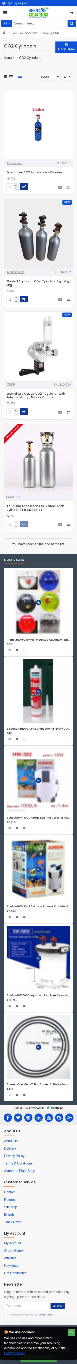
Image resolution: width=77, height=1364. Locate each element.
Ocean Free (14, 163)
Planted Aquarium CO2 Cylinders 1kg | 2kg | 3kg (38, 283)
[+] (16, 185)
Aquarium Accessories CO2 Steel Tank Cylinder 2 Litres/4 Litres (35, 508)
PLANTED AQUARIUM (24, 32)
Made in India (15, 272)
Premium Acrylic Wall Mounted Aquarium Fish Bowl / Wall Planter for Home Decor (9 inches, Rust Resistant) (38, 640)
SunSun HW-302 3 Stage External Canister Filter (38, 818)
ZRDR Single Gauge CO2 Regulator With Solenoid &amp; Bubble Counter (35, 395)
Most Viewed (14, 560)
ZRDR (11, 384)
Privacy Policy (14, 1353)
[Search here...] (72, 23)
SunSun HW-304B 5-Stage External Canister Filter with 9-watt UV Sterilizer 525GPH (38, 906)
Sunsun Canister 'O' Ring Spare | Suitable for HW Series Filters (38, 1084)
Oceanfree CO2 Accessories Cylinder (34, 172)
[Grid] (5, 77)
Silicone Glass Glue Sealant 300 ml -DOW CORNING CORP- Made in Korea (38, 729)
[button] (24, 186)
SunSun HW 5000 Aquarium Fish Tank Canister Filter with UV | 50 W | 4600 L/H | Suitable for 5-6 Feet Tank (38, 995)
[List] (11, 77)
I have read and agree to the (28, 1315)
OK (71, 1332)
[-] (16, 189)
